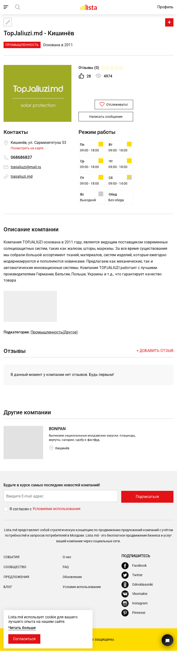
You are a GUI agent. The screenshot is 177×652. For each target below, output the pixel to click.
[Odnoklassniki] (137, 585)
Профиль (165, 7)
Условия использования (82, 588)
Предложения (16, 578)
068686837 (21, 157)
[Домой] (88, 7)
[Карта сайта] (8, 22)
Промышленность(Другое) (54, 334)
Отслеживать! (106, 104)
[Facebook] (134, 566)
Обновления (72, 578)
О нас (67, 558)
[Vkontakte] (134, 595)
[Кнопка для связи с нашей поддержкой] (167, 640)
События (11, 558)
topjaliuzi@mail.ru (26, 167)
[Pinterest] (133, 614)
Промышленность (22, 45)
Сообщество (15, 568)
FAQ (66, 568)
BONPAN (57, 430)
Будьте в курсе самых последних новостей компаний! (52, 486)
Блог (8, 588)
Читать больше (22, 627)
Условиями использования (56, 510)
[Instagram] (134, 604)
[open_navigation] (6, 7)
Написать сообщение (105, 116)
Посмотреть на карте (27, 148)
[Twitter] (132, 576)
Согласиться (24, 639)
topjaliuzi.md (22, 176)
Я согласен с (21, 510)
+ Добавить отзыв (154, 352)
